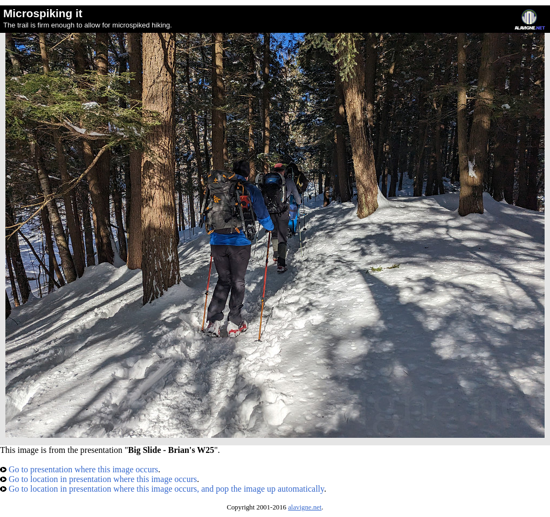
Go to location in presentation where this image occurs (98, 479)
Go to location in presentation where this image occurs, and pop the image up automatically (162, 488)
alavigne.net (304, 507)
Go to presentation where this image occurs (79, 469)
